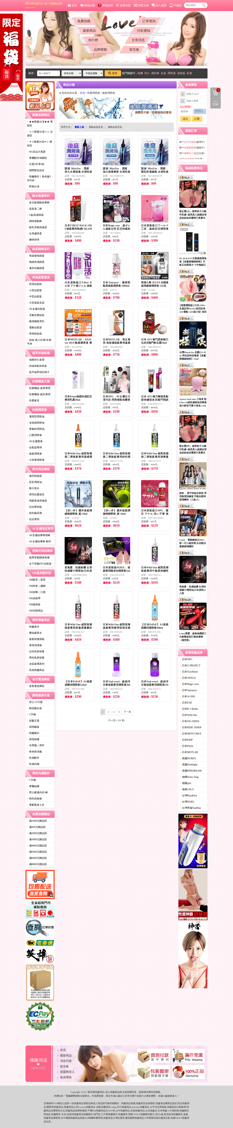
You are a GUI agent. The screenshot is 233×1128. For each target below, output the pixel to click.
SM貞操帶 (33, 598)
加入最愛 (159, 5)
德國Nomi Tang (189, 777)
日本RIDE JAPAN (190, 727)
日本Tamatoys (188, 690)
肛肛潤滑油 (34, 482)
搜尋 (112, 73)
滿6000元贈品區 (37, 858)
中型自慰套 (34, 296)
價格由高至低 (115, 127)
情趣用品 (126, 1103)
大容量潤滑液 (35, 460)
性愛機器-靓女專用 (38, 394)
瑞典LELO (187, 789)
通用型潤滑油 (35, 416)
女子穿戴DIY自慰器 (39, 563)
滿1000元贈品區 (37, 821)
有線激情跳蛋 (35, 255)
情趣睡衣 (33, 733)
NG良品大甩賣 (36, 151)
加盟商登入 (67, 1071)
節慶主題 (33, 720)
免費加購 (83, 21)
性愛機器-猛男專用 (38, 388)
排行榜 (93, 40)
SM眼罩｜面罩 (36, 579)
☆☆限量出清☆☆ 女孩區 (40, 133)
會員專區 (66, 1077)
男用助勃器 (34, 333)
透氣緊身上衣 (35, 804)
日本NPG (186, 659)
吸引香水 (33, 488)
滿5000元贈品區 (37, 851)
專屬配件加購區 (37, 158)
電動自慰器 (34, 327)
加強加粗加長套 (37, 366)
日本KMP (186, 739)
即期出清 (33, 186)
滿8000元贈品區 (37, 864)
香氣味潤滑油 (35, 429)
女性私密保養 (35, 651)
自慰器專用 (34, 447)
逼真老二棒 (34, 208)
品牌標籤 (100, 49)
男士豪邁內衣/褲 (37, 792)
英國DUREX (188, 758)
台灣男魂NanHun (190, 808)
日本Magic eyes (189, 684)
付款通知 (143, 30)
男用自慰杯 (34, 284)
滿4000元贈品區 (37, 845)
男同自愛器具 (35, 494)
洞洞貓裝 (33, 727)
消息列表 (66, 1060)
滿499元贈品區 (36, 827)
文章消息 (138, 40)
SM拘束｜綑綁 (36, 586)
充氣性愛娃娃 (35, 315)
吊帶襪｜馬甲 (35, 745)
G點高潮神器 (35, 215)
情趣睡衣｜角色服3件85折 (39, 178)
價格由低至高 (96, 127)
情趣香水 (33, 626)
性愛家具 (33, 400)
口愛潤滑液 (34, 435)
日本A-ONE (187, 696)
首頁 (72, 5)
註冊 (197, 118)
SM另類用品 (35, 610)
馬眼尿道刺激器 (37, 500)
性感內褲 (33, 764)
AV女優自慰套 (36, 309)
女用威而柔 (34, 233)
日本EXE (186, 702)
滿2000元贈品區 (37, 833)
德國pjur (185, 783)
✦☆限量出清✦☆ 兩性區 (39, 143)
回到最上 (215, 103)
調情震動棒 (34, 221)
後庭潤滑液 (34, 453)
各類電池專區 (35, 686)
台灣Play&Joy (188, 795)
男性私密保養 (35, 657)
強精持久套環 (35, 359)
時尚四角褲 (34, 798)
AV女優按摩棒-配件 (39, 541)
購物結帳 (87, 5)
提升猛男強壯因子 (38, 372)
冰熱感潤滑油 (35, 422)
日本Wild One (188, 715)
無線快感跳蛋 (35, 262)
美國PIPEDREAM (191, 770)
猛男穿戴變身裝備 (38, 557)
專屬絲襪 (33, 786)
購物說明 (105, 5)
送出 (185, 118)
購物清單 (215, 90)
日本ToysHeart (189, 671)
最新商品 (89, 30)
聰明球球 (33, 239)
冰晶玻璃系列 (35, 664)
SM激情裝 (33, 604)
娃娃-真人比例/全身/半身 (39, 342)
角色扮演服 (34, 751)
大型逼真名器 (35, 302)
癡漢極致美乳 (35, 321)
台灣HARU (187, 801)
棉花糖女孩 (34, 708)
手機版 (175, 5)
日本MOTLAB (189, 752)
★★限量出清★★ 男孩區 (40, 123)
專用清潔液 (34, 645)
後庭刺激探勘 (35, 639)
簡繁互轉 (141, 5)
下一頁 (127, 711)
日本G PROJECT (190, 665)
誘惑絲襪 (33, 739)
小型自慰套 (34, 290)
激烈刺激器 (34, 476)
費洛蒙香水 (34, 633)
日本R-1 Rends (189, 709)
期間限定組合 (35, 170)
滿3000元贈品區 (37, 839)
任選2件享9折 (35, 164)
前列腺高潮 (34, 513)
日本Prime (186, 746)
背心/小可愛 (35, 702)
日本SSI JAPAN (189, 721)
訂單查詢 (149, 21)
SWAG (137, 1114)
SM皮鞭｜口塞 (36, 592)
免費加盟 (123, 5)
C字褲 (31, 714)
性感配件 (33, 757)
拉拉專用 (33, 519)
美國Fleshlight (188, 764)
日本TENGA (188, 678)
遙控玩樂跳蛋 (35, 268)
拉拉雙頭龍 (34, 507)
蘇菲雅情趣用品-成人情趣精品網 (43, 5)
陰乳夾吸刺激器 (37, 227)
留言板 (134, 49)
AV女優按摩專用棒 (38, 535)
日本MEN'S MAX (190, 733)
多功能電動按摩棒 (38, 202)
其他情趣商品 (35, 670)
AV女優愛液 (35, 441)
